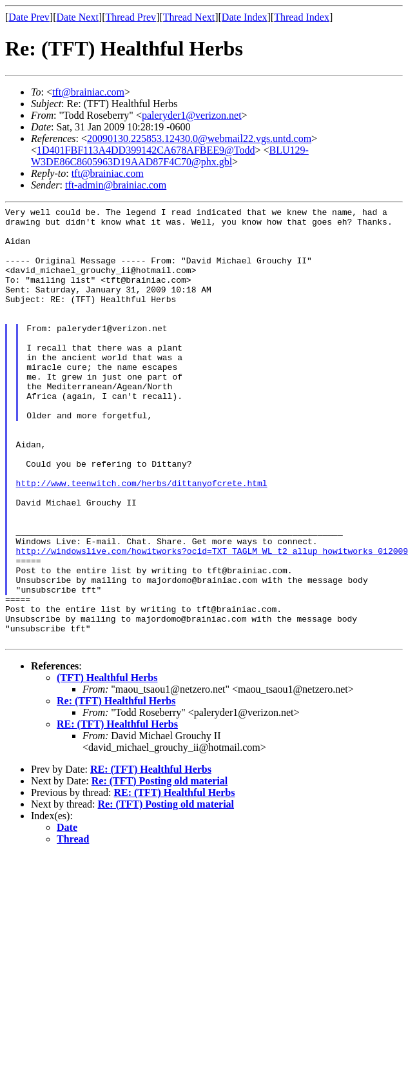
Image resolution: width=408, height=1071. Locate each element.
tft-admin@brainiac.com (115, 184)
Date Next (78, 17)
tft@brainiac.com (88, 92)
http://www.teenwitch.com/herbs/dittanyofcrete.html (141, 539)
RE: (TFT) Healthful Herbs (117, 811)
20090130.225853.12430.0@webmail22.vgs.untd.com (199, 138)
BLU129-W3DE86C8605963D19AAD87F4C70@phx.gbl (170, 156)
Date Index (244, 17)
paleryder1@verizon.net (192, 115)
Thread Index (301, 17)
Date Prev (29, 17)
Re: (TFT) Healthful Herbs (116, 787)
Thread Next (189, 17)
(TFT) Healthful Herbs (107, 764)
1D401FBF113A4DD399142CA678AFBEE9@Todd (146, 150)
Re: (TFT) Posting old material (160, 867)
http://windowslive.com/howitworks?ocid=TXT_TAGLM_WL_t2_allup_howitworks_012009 (212, 620)
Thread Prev (130, 17)
